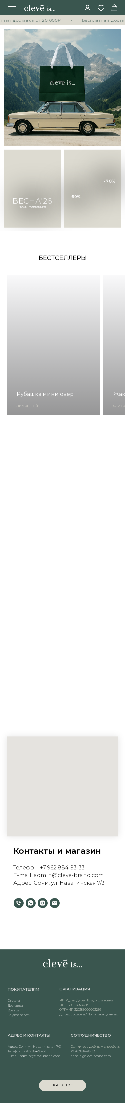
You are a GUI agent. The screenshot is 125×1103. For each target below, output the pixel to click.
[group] (53, 345)
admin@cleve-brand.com (40, 1063)
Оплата (14, 1008)
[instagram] (43, 903)
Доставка (15, 1013)
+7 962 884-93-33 (62, 867)
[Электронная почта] (55, 903)
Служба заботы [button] (19, 1022)
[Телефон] (19, 903)
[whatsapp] (31, 903)
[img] (87, 8)
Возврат (14, 1018)
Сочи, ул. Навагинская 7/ (68, 883)
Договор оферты (72, 1022)
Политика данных (102, 1022)
